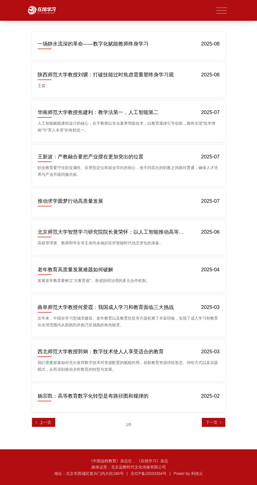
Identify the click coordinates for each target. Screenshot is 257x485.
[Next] (213, 422)
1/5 (128, 424)
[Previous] (43, 422)
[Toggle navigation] (222, 11)
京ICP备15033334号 (148, 473)
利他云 (197, 473)
